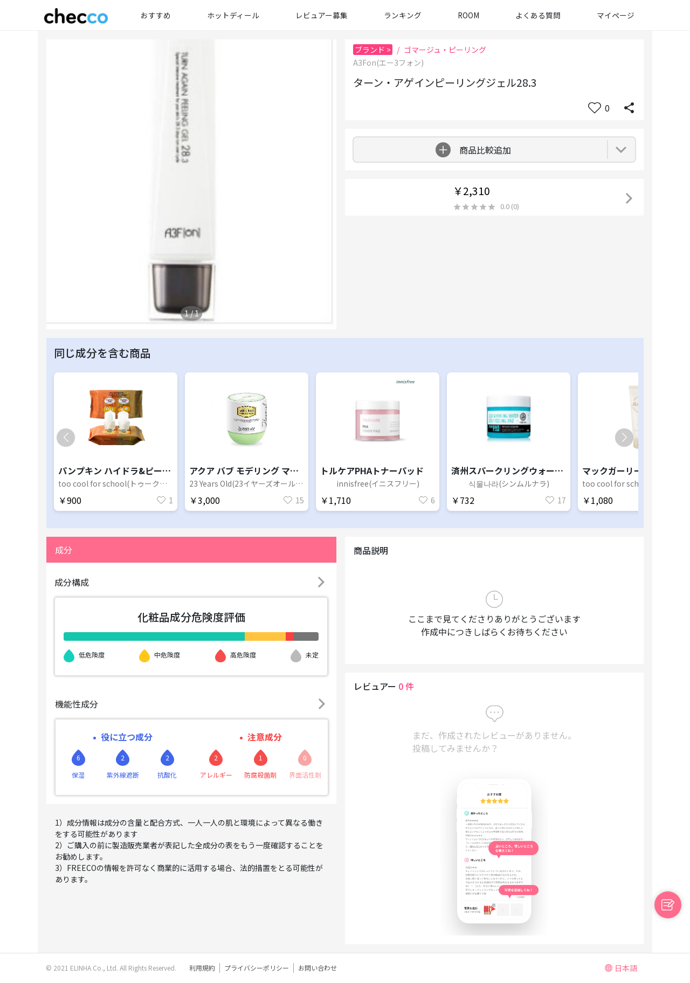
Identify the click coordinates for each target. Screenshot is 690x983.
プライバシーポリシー (256, 967)
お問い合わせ (317, 967)
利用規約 (202, 967)
